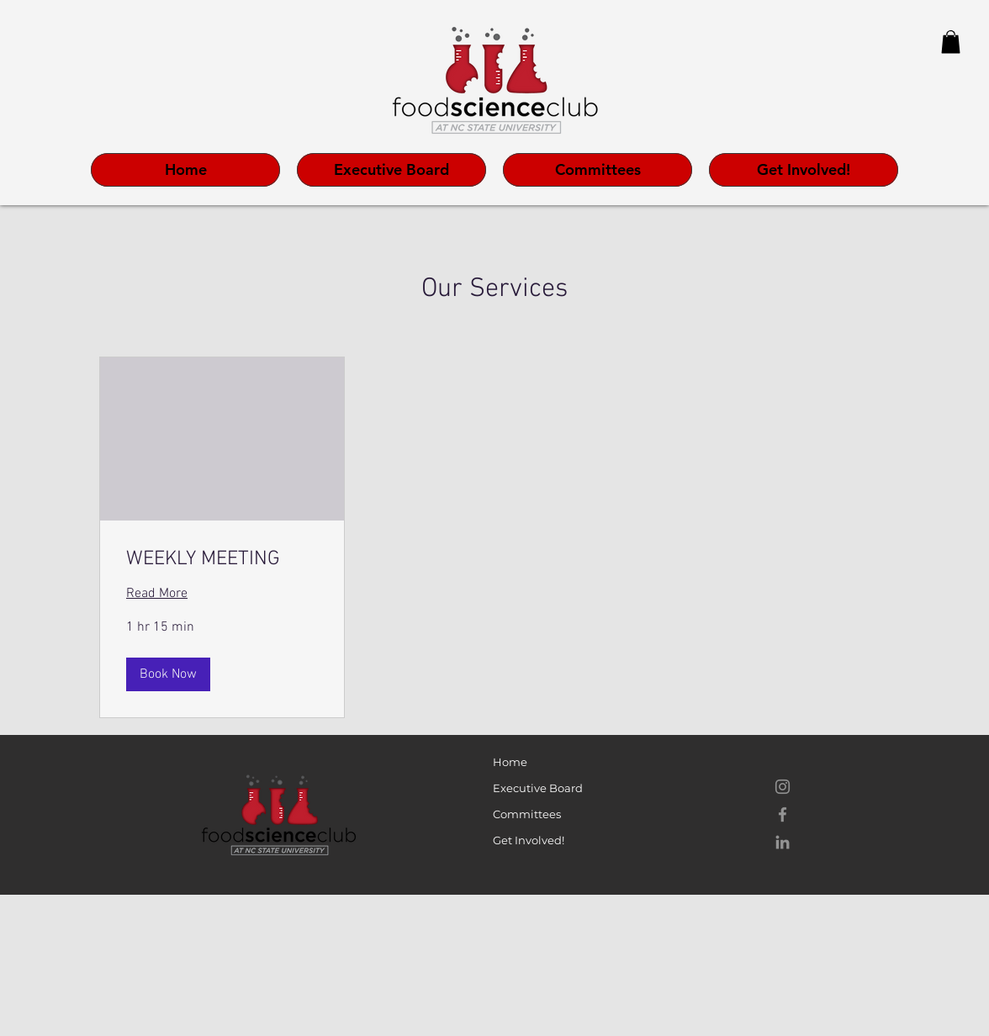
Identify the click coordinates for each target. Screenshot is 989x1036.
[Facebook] (782, 814)
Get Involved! (528, 840)
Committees (527, 814)
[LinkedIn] (782, 842)
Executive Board (538, 788)
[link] (222, 560)
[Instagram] (782, 786)
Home (510, 762)
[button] (950, 41)
